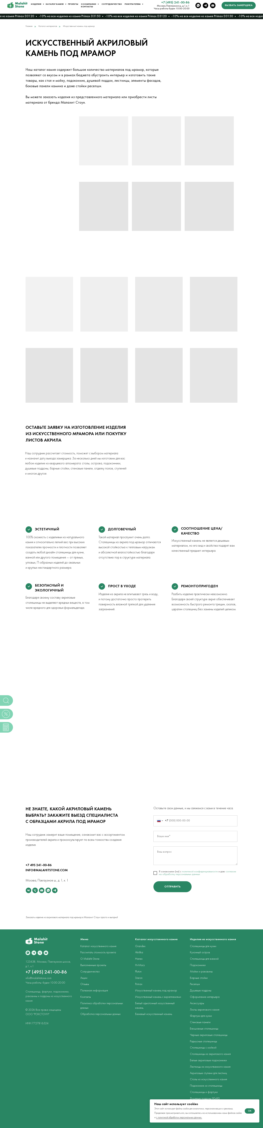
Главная (29, 26)
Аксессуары (197, 1003)
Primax (138, 984)
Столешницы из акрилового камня (210, 1054)
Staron (138, 978)
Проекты (73, 4)
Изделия (36, 4)
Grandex (140, 946)
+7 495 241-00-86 (39, 865)
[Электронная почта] (213, 5)
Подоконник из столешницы (206, 1085)
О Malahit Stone (89, 958)
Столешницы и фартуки (204, 1092)
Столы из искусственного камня (208, 1079)
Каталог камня (55, 4)
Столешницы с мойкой (203, 1047)
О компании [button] (89, 4)
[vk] (28, 890)
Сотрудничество (112, 4)
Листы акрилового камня (204, 1009)
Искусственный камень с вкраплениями (158, 997)
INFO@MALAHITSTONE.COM (47, 870)
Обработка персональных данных (100, 1014)
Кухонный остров (200, 952)
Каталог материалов (48, 26)
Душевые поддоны (200, 990)
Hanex (138, 958)
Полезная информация (94, 990)
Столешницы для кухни (203, 946)
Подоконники (198, 965)
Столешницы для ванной (204, 958)
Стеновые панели (200, 1022)
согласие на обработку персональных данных (197, 873)
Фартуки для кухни (201, 1016)
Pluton (138, 971)
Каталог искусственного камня (98, 946)
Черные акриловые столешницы (208, 1035)
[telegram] (205, 5)
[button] (239, 5)
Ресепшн (195, 984)
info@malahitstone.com (39, 978)
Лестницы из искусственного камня (210, 1066)
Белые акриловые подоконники (208, 1060)
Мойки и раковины (201, 971)
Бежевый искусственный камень (153, 1014)
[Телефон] (35, 890)
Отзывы (84, 984)
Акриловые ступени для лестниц (208, 1073)
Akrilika (139, 952)
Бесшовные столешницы (204, 1028)
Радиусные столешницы (203, 1041)
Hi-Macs (140, 965)
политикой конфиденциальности (200, 871)
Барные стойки (199, 978)
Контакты (87, 7)
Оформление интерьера (205, 997)
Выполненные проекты (93, 965)
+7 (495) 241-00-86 (175, 2)
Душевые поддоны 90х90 (205, 1098)
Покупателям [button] (133, 4)
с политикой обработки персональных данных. (179, 1117)
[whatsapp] (198, 5)
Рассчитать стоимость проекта (98, 952)
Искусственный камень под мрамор (156, 990)
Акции (83, 978)
